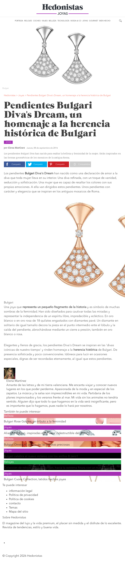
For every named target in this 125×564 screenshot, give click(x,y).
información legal (20, 491)
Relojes (28, 21)
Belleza (52, 21)
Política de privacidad (23, 495)
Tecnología (63, 21)
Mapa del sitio (18, 511)
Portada (19, 21)
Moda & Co (75, 21)
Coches (37, 21)
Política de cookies (21, 499)
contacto (15, 503)
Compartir (16, 164)
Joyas (85, 21)
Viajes (45, 21)
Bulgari (29, 173)
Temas (13, 507)
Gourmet (93, 21)
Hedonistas (62, 8)
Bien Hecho (104, 21)
